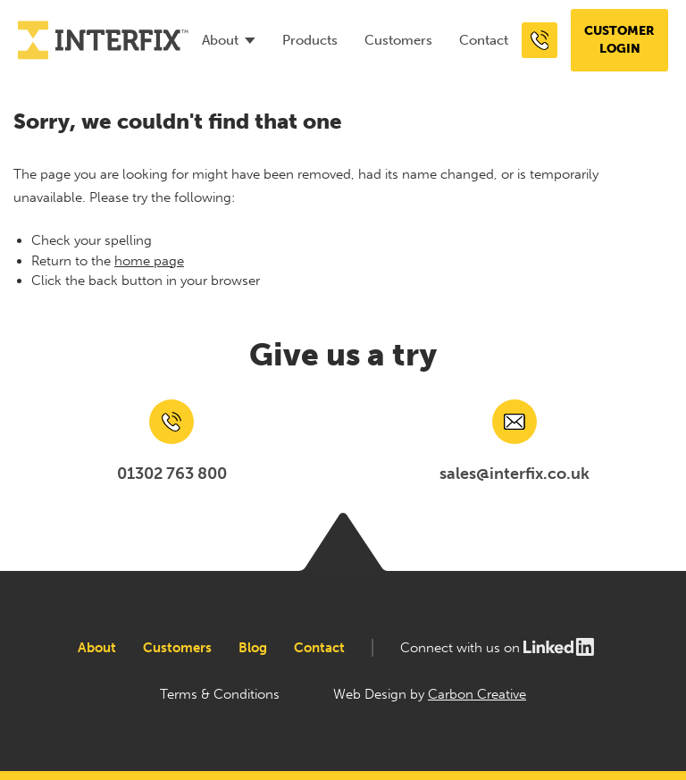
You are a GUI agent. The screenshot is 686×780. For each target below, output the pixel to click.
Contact (483, 40)
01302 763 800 (172, 473)
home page (149, 261)
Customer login (619, 39)
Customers (398, 40)
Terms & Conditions (220, 694)
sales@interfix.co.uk (514, 473)
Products (310, 40)
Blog (252, 648)
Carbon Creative (477, 694)
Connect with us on (498, 648)
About (220, 40)
